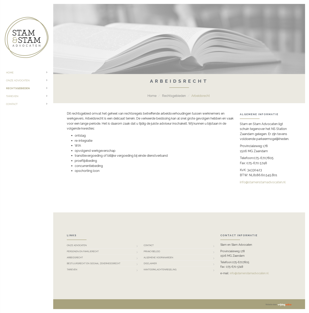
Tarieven (12, 96)
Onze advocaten (18, 80)
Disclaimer (150, 263)
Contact (12, 104)
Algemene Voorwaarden (158, 257)
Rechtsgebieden (18, 88)
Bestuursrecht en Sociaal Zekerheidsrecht (93, 263)
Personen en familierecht (83, 251)
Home (10, 72)
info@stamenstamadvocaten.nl (263, 182)
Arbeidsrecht (75, 257)
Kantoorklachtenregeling (160, 269)
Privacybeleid (152, 251)
